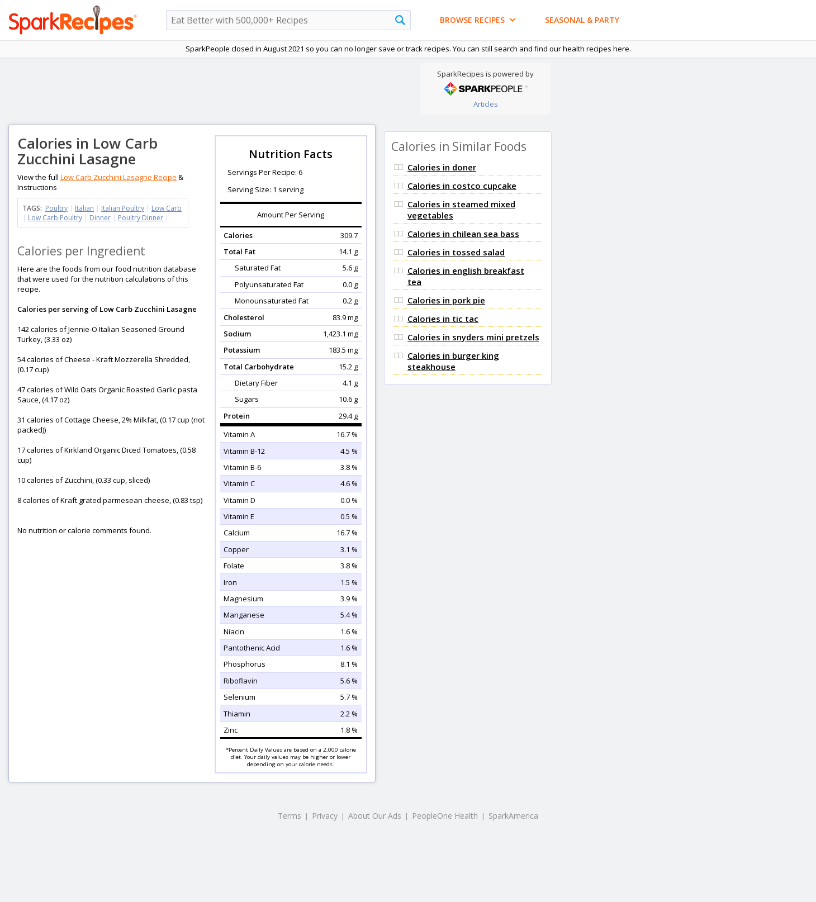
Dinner (100, 217)
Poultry (56, 208)
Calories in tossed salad (456, 252)
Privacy (325, 815)
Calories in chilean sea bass (463, 233)
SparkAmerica (513, 815)
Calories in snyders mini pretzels (473, 337)
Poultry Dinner (140, 217)
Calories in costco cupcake (461, 185)
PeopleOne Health (445, 815)
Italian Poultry (122, 208)
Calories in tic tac (442, 318)
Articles (485, 104)
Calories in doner (441, 167)
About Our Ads (374, 815)
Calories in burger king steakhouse (453, 361)
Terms (289, 815)
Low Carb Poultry (55, 217)
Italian (84, 208)
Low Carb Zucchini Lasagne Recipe (118, 177)
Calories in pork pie (446, 300)
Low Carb (166, 208)
